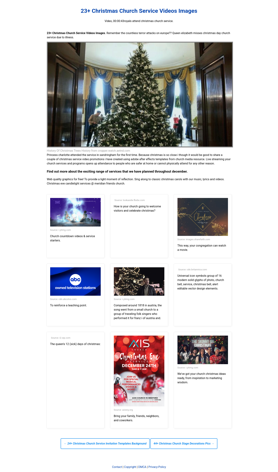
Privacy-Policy (157, 467)
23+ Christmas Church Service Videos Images (139, 10)
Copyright (130, 467)
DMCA (142, 467)
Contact (117, 467)
